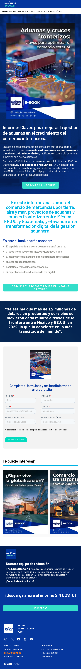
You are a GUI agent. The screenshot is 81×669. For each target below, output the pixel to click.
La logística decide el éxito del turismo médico (39, 11)
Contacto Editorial (14, 649)
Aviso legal (47, 657)
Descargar (40, 608)
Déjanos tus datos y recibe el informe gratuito (40, 288)
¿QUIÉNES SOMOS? (49, 653)
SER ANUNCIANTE (12, 653)
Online (21, 626)
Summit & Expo (26, 629)
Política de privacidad (52, 649)
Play (20, 632)
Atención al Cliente (13, 657)
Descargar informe (40, 185)
